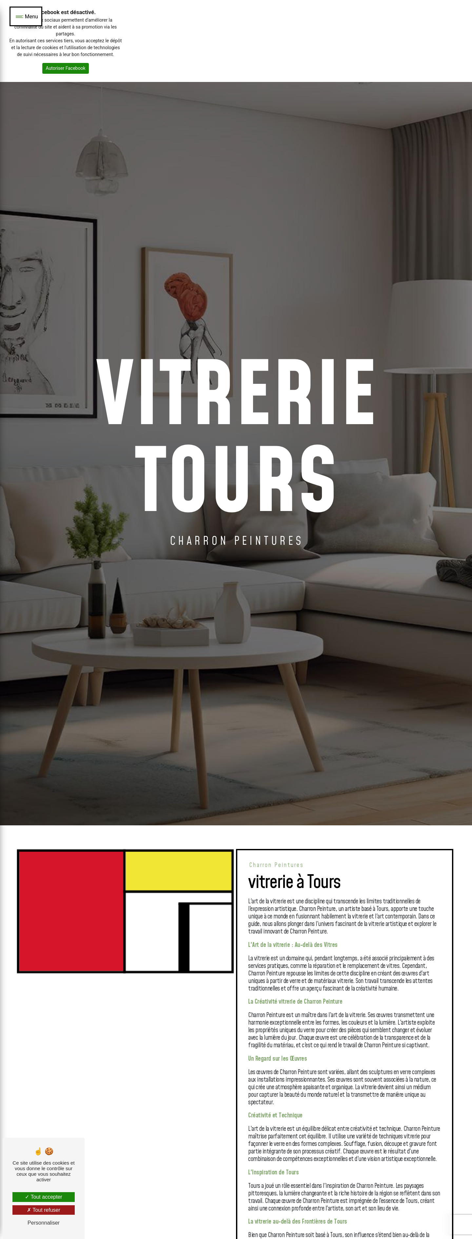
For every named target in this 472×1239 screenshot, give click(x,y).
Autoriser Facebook (65, 68)
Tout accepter (43, 1197)
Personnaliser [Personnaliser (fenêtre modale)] (44, 1223)
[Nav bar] (26, 16)
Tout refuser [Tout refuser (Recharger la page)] (43, 1210)
